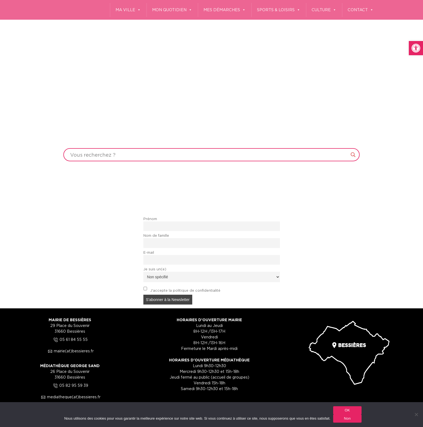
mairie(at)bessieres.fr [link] (70, 351)
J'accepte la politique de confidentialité (181, 289)
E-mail (148, 252)
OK (347, 410)
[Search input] (209, 155)
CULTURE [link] (324, 10)
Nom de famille (156, 235)
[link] (416, 48)
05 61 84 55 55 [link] (70, 339)
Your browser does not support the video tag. (211, 106)
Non (347, 418)
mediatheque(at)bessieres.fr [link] (69, 397)
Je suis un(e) (154, 269)
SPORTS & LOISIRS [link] (278, 10)
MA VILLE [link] (128, 10)
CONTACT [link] (361, 10)
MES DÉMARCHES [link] (224, 10)
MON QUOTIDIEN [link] (172, 10)
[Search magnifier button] (353, 155)
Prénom (150, 219)
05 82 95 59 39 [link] (70, 385)
